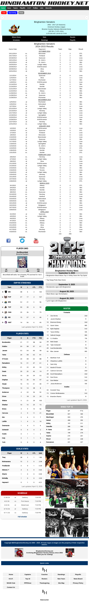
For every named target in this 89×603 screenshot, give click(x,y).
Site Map (61, 583)
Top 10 (27, 579)
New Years (61, 579)
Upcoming (12, 13)
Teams (15, 8)
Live (3, 13)
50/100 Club (11, 583)
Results (72, 37)
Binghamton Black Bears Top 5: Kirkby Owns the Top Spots (67, 275)
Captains (28, 574)
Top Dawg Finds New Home (56, 280)
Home (3, 8)
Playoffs (22, 8)
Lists (41, 8)
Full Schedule (22, 517)
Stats (44, 37)
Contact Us (11, 587)
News (9, 8)
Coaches (44, 574)
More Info (49, 8)
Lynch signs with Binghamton (57, 301)
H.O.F (29, 8)
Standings (44, 40)
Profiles (35, 8)
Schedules (16, 40)
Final (21, 13)
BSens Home (16, 37)
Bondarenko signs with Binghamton (59, 287)
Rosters (44, 579)
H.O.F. (11, 579)
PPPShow (27, 583)
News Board (78, 579)
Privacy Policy (78, 583)
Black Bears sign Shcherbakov (57, 294)
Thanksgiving (44, 583)
